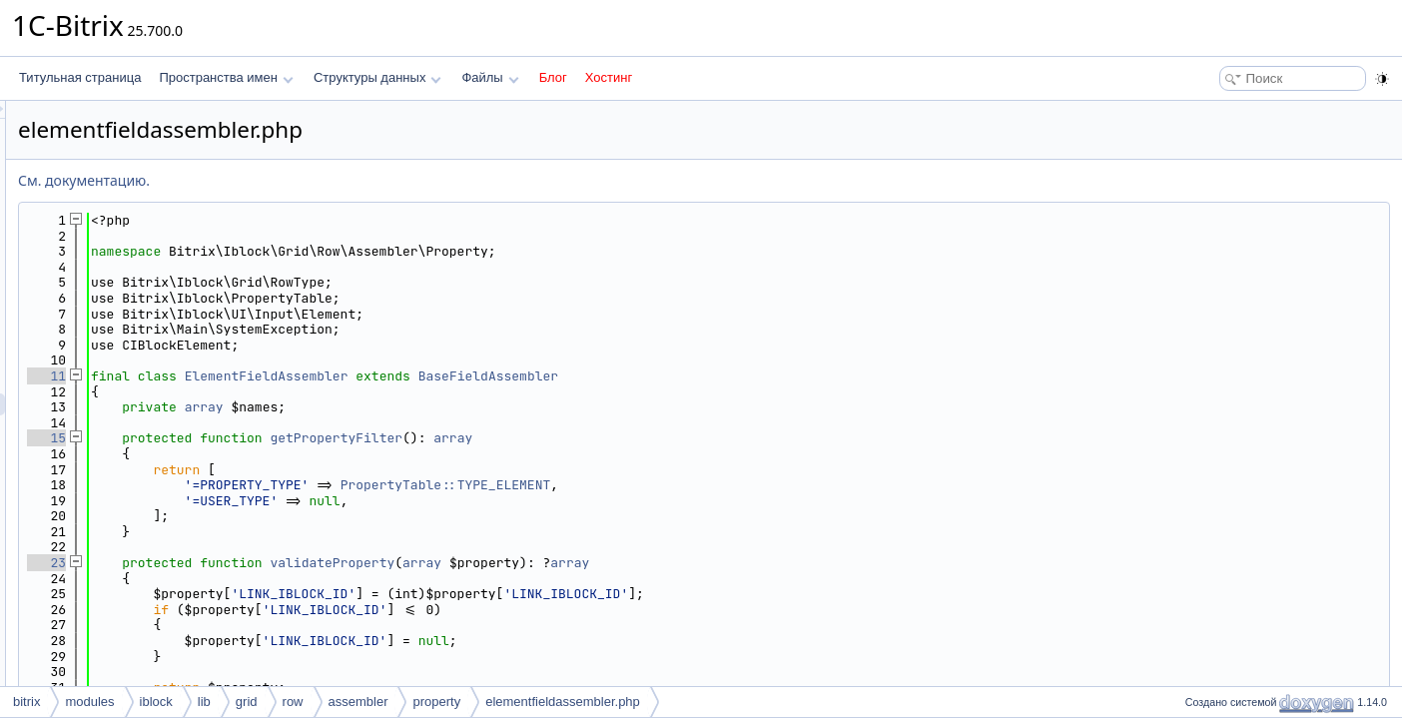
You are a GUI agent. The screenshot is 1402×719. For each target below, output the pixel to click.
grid (247, 701)
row (293, 701)
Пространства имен (226, 77)
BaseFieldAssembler (738, 375)
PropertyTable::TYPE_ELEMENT (695, 484)
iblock (156, 701)
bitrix (26, 701)
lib (204, 701)
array (453, 406)
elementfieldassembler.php (562, 701)
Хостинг (608, 77)
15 (296, 437)
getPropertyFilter (585, 437)
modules (89, 701)
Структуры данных (377, 77)
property (436, 701)
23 (296, 562)
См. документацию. (333, 180)
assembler (358, 701)
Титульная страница (80, 77)
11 (296, 375)
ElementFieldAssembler (516, 375)
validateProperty (581, 562)
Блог (553, 77)
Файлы (489, 77)
